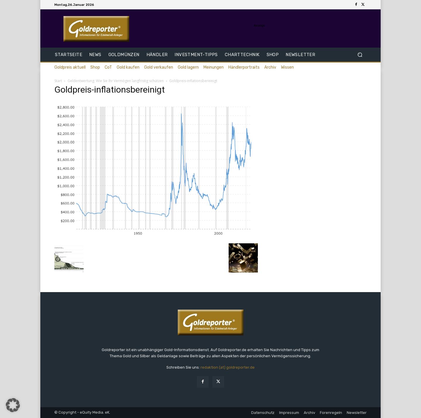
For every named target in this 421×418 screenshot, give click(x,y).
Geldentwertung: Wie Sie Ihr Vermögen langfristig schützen (116, 80)
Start (58, 80)
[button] (360, 55)
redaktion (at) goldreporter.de (228, 367)
